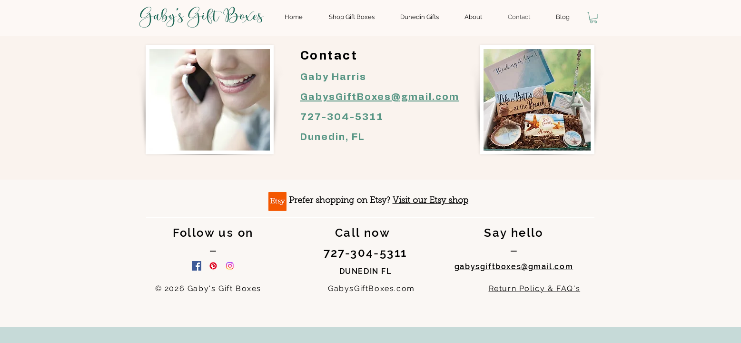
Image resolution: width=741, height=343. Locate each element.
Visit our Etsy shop (430, 201)
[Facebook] (196, 266)
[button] (593, 17)
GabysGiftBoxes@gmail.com (379, 97)
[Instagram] (230, 266)
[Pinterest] (213, 266)
